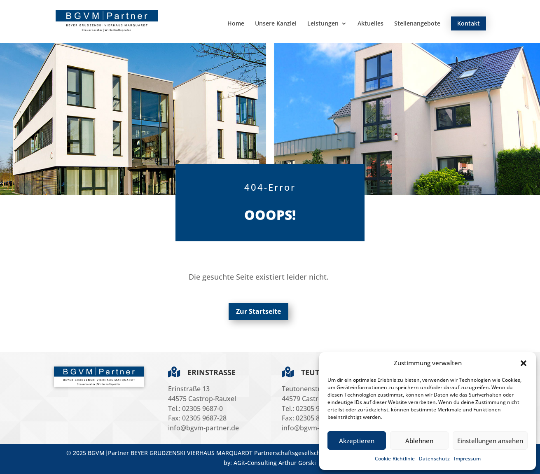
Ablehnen (419, 441)
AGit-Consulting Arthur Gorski (275, 463)
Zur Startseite (258, 311)
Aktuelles (370, 24)
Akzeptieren (356, 441)
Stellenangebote (417, 24)
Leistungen (323, 24)
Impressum (467, 458)
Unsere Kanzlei (276, 24)
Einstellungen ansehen (490, 441)
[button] (523, 363)
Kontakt (468, 23)
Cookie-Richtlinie (395, 458)
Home (235, 24)
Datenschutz (434, 458)
